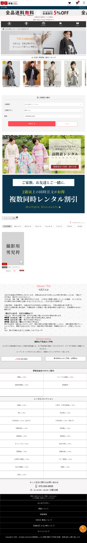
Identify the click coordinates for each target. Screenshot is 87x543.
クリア (67, 124)
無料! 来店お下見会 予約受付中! (43, 20)
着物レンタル (21, 377)
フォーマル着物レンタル (65, 377)
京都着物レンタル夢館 (38, 537)
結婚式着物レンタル (21, 385)
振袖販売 (65, 385)
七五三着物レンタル (10, 29)
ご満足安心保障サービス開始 (43, 17)
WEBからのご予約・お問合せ (65, 358)
